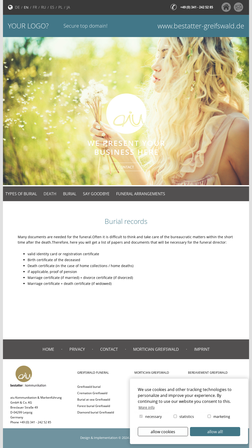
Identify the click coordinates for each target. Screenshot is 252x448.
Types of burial (21, 193)
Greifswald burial (89, 387)
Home (48, 349)
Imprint (202, 349)
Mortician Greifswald (156, 349)
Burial (69, 193)
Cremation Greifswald (92, 393)
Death (50, 193)
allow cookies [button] (163, 431)
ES (52, 7)
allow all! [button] (215, 431)
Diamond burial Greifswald (95, 412)
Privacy (77, 349)
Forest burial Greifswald (93, 406)
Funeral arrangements (140, 193)
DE (17, 7)
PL (60, 7)
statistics (183, 416)
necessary (150, 416)
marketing (218, 416)
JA (68, 7)
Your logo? (28, 25)
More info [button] (147, 407)
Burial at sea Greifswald (93, 399)
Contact (109, 349)
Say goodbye (96, 193)
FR (35, 7)
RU (43, 7)
